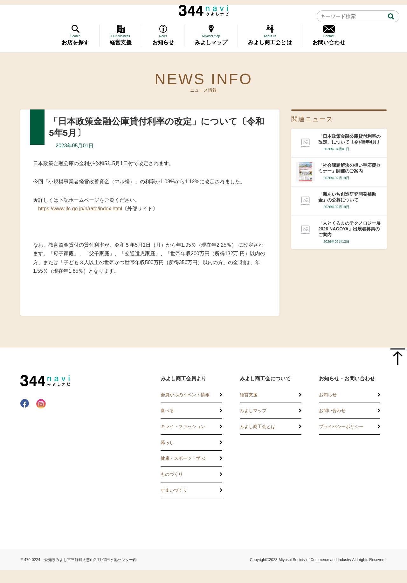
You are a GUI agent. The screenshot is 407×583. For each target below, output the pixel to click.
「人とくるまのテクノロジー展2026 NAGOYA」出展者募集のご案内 (349, 229)
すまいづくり (174, 490)
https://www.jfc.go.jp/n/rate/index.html (80, 208)
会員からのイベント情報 (185, 394)
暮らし (167, 442)
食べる (167, 410)
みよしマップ (253, 410)
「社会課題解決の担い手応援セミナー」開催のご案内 (349, 168)
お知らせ (328, 394)
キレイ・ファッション (183, 426)
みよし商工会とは (257, 426)
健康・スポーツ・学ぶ (183, 458)
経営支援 (249, 394)
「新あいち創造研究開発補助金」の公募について (347, 197)
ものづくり (172, 474)
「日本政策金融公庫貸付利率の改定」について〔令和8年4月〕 (349, 139)
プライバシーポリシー (341, 426)
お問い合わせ (332, 410)
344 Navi (204, 10)
